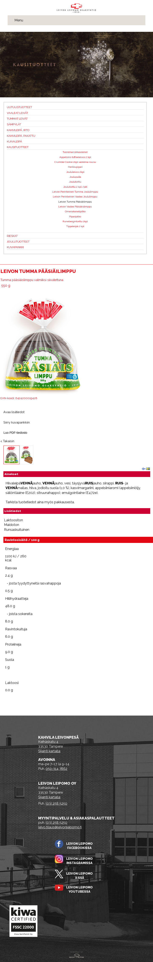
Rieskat (12, 236)
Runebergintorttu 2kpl (75, 221)
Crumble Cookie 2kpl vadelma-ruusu (75, 162)
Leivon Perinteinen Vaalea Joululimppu (75, 196)
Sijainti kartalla (49, 751)
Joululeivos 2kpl (75, 172)
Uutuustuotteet (19, 107)
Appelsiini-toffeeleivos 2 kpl (75, 157)
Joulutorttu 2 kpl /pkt (75, 186)
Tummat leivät (17, 118)
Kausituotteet (17, 147)
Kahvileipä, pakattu (21, 135)
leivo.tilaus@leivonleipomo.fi (60, 827)
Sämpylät (14, 124)
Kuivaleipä (14, 141)
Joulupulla (75, 176)
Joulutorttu (75, 181)
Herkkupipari (75, 166)
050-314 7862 (56, 769)
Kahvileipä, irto (18, 130)
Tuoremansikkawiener (75, 152)
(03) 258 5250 (56, 803)
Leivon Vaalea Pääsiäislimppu (75, 206)
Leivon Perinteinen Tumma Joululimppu (75, 191)
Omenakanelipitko (75, 211)
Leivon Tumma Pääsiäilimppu (75, 201)
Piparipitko (75, 216)
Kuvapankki (15, 247)
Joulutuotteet (18, 241)
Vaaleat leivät (17, 113)
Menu (18, 20)
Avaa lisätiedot (13, 412)
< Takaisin (7, 441)
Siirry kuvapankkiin (16, 422)
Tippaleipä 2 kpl (75, 226)
